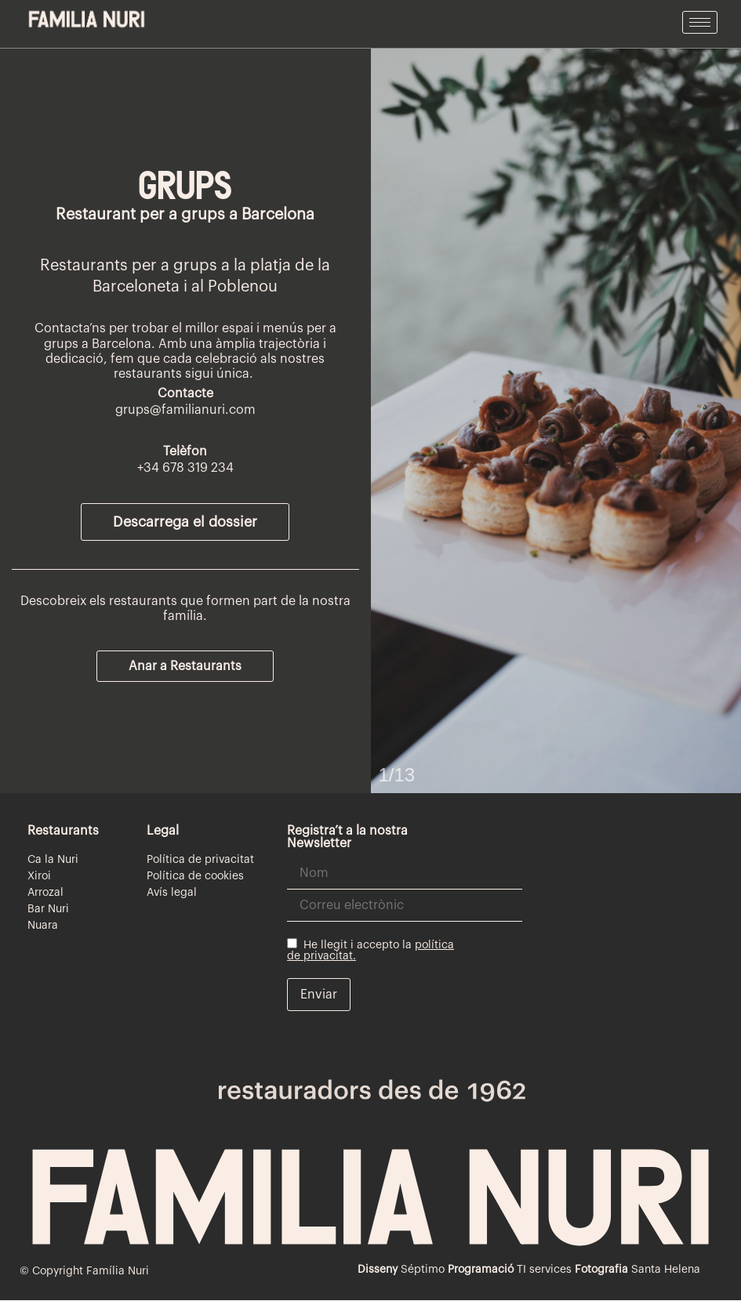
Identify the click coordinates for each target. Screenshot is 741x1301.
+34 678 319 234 (185, 468)
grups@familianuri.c (175, 410)
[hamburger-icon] (699, 22)
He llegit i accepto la (370, 950)
